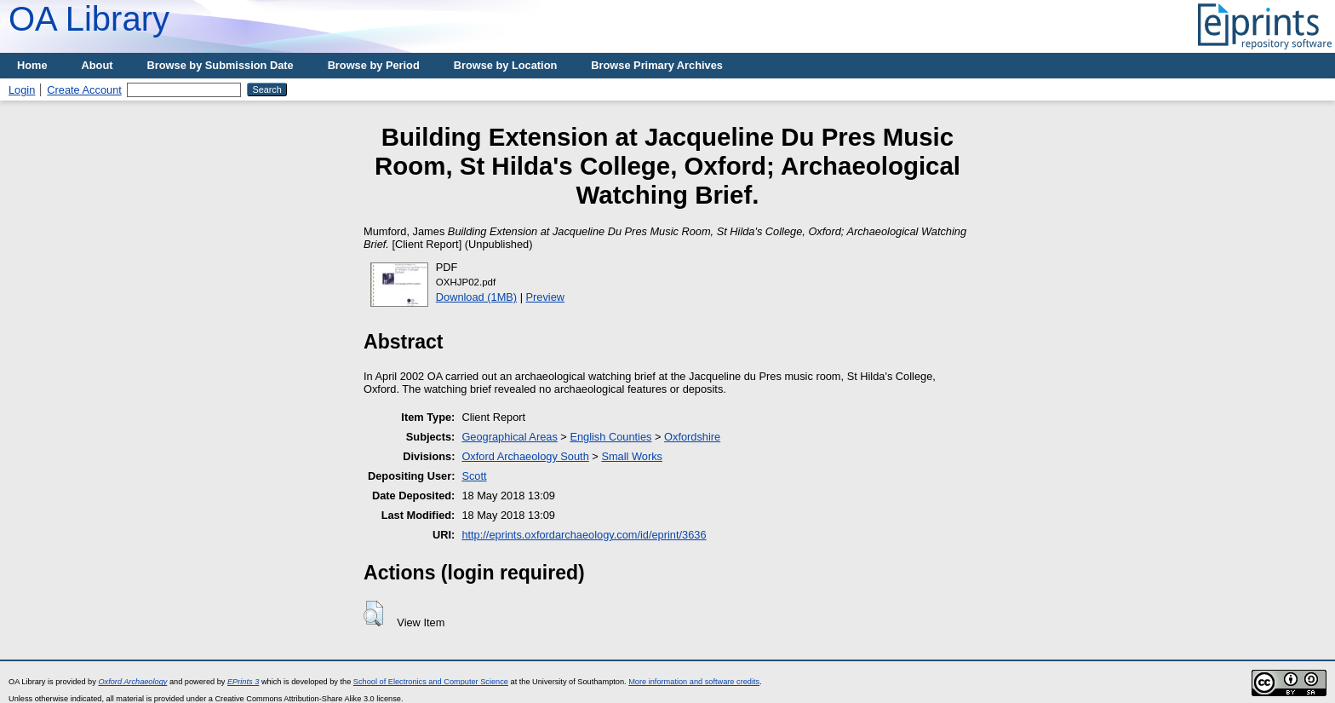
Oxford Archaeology (132, 681)
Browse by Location (506, 65)
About (97, 65)
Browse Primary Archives (657, 65)
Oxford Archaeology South (524, 456)
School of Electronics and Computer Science (430, 681)
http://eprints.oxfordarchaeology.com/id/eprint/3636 (583, 534)
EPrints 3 (243, 681)
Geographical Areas (509, 436)
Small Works (631, 456)
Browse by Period (374, 65)
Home (32, 65)
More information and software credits (693, 681)
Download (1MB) (476, 297)
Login (22, 90)
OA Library (89, 18)
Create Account (84, 90)
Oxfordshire (692, 436)
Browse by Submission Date (220, 65)
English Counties (610, 436)
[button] (373, 613)
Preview (545, 297)
